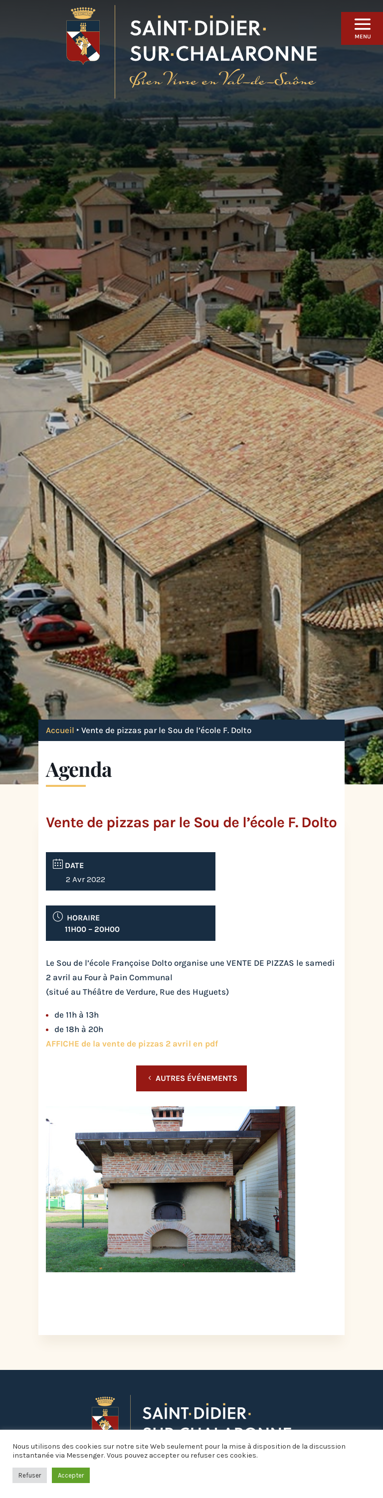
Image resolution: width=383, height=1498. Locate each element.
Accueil (60, 730)
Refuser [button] (29, 1475)
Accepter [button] (71, 1475)
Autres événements (196, 1078)
